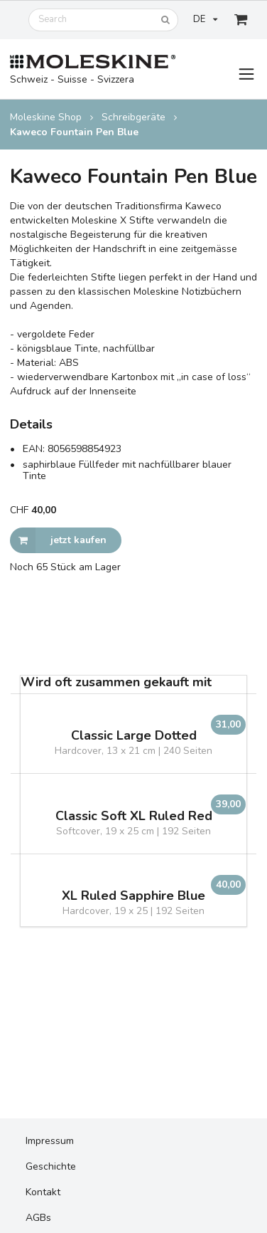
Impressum (50, 1141)
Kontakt (43, 1192)
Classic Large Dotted (134, 736)
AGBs (38, 1217)
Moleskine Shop (46, 117)
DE (205, 19)
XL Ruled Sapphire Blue (133, 896)
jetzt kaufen (58, 540)
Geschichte (51, 1166)
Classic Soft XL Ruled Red (133, 816)
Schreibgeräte (133, 117)
